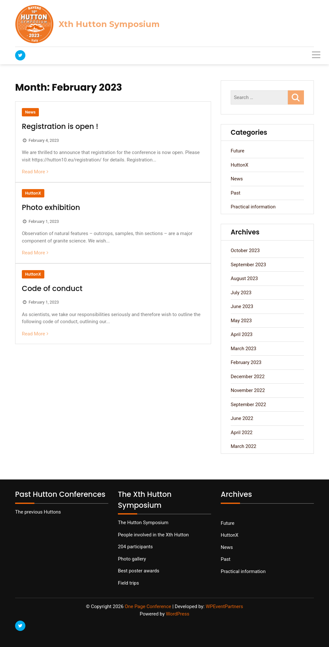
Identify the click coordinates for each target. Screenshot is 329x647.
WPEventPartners (224, 606)
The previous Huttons (38, 512)
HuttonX (33, 193)
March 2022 (243, 446)
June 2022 (242, 418)
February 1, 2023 (44, 221)
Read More (33, 172)
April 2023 (242, 334)
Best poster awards (138, 571)
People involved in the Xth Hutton (153, 535)
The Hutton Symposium (143, 522)
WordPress (177, 614)
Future (237, 151)
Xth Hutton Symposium (109, 24)
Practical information (253, 207)
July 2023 (241, 293)
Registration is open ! (60, 126)
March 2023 (243, 348)
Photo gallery (132, 559)
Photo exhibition (51, 207)
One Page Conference (148, 606)
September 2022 (248, 404)
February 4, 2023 (44, 140)
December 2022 (248, 376)
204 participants (135, 547)
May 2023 (241, 321)
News (30, 112)
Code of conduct (52, 288)
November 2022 (248, 390)
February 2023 (246, 362)
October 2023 (245, 250)
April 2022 (242, 432)
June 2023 (242, 306)
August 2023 (244, 278)
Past (235, 193)
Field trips (128, 583)
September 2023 (248, 265)
